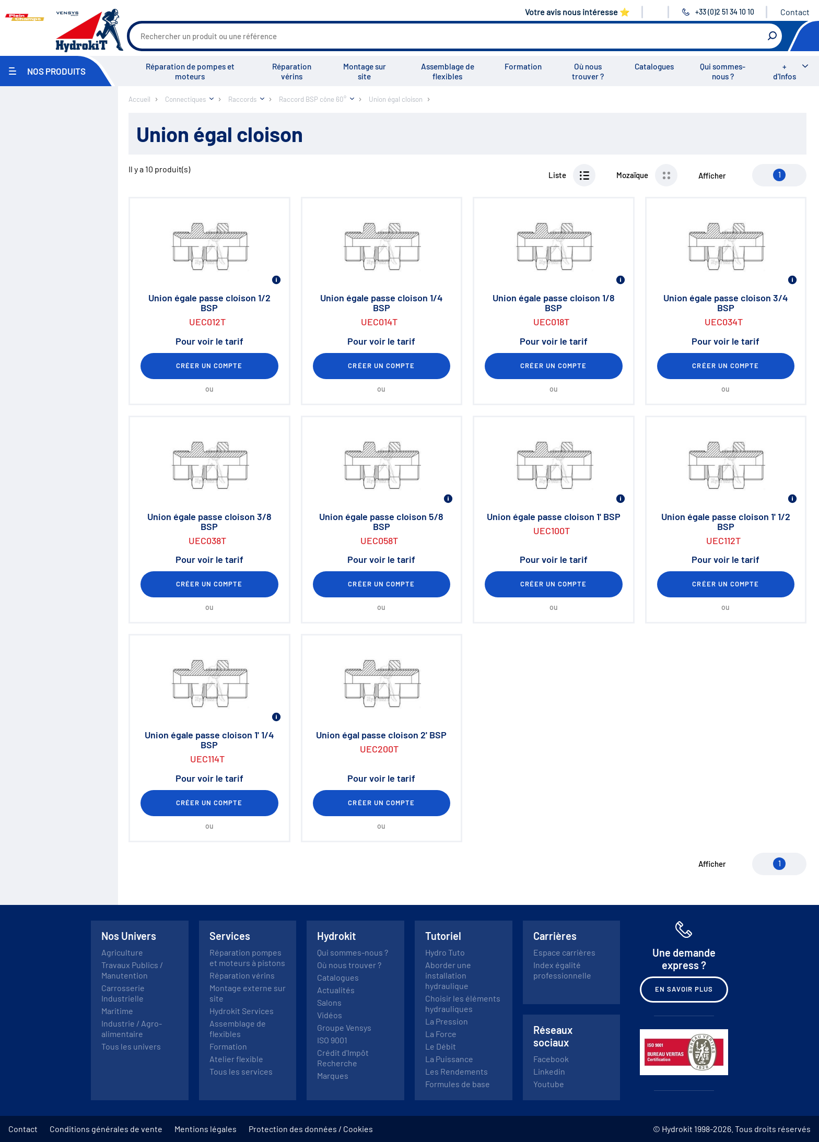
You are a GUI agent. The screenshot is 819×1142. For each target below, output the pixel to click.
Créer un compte (209, 365)
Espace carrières (564, 952)
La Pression (446, 1021)
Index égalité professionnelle (562, 970)
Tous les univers (131, 1046)
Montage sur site (364, 71)
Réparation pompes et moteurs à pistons (247, 957)
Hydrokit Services (241, 1011)
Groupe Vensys (344, 1027)
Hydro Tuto (445, 952)
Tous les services (241, 1071)
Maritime (117, 1011)
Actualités (336, 990)
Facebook (551, 1059)
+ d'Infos (784, 71)
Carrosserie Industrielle (123, 993)
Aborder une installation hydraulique (448, 975)
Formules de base (457, 1084)
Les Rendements (456, 1071)
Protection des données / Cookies (311, 1129)
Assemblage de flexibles (447, 71)
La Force (441, 1034)
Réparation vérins (291, 71)
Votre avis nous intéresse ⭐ (577, 12)
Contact (795, 12)
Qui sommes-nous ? (722, 71)
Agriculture (122, 952)
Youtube (548, 1084)
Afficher (712, 175)
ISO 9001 (332, 1040)
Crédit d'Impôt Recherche (343, 1057)
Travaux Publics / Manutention (132, 970)
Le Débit (440, 1046)
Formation (523, 66)
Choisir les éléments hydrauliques (462, 1003)
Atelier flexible (236, 1059)
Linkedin (549, 1071)
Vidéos (329, 1015)
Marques (332, 1075)
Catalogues (654, 66)
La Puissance (449, 1059)
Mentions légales (205, 1129)
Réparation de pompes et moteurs (190, 71)
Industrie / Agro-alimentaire (131, 1028)
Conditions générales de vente (106, 1129)
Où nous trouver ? (588, 71)
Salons (329, 1002)
